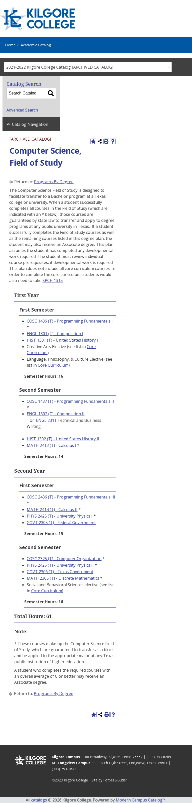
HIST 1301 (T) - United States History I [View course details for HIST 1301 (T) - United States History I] (62, 340)
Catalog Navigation (30, 124)
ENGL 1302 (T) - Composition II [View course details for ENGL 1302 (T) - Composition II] (55, 414)
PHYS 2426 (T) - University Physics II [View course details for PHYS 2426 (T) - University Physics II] (60, 565)
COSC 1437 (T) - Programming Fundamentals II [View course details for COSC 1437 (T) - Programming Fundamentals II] (70, 401)
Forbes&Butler (115, 780)
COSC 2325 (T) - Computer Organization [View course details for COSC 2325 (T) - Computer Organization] (64, 558)
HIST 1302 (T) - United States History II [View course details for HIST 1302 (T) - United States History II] (63, 439)
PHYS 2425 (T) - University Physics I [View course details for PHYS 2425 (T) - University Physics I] (59, 516)
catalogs (39, 800)
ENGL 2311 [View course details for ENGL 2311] (46, 420)
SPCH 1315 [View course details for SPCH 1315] (52, 280)
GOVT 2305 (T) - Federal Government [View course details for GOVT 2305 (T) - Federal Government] (61, 522)
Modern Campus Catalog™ (141, 800)
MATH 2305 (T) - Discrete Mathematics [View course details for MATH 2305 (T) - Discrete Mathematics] (63, 578)
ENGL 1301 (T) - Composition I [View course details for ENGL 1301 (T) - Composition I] (55, 333)
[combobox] (88, 67)
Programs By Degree (54, 181)
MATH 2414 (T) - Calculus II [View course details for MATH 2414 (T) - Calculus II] (52, 509)
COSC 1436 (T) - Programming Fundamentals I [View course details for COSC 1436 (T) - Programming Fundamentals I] (70, 321)
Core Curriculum (53, 365)
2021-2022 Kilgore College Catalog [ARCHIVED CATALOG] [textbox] (59, 67)
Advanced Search (22, 110)
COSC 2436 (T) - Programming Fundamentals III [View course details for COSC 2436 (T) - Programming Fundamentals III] (71, 497)
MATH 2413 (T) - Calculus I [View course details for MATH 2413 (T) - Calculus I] (51, 445)
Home (10, 44)
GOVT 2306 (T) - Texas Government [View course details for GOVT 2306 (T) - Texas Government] (60, 571)
